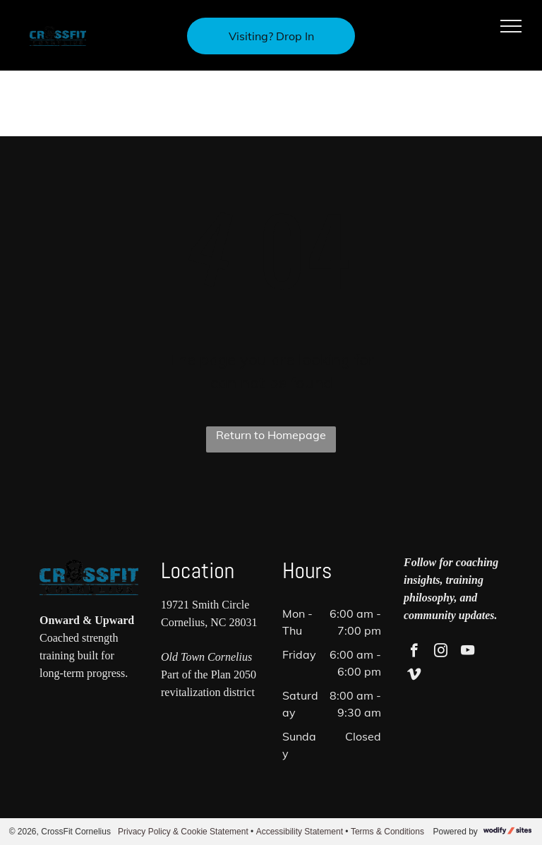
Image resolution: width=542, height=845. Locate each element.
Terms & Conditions (387, 832)
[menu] (511, 26)
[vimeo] (414, 676)
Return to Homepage (271, 435)
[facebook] (414, 652)
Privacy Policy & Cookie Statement (183, 832)
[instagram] (440, 652)
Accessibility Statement (299, 832)
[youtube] (467, 652)
